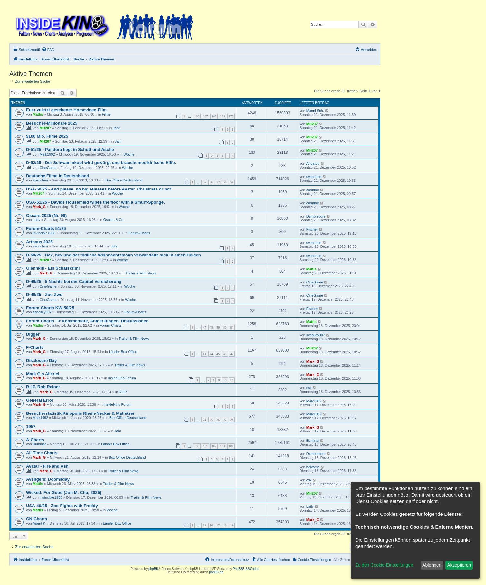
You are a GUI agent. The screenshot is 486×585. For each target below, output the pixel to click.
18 (224, 525)
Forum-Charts (139, 233)
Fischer (312, 229)
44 (211, 354)
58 (224, 182)
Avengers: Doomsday (48, 479)
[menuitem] (48, 49)
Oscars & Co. (113, 220)
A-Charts (35, 439)
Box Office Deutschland (123, 180)
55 (204, 182)
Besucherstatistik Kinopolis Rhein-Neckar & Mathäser (80, 413)
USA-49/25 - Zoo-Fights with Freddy (62, 505)
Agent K (39, 523)
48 (211, 327)
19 (231, 525)
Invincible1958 (44, 233)
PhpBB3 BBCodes (246, 569)
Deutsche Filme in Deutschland (57, 175)
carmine (312, 190)
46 (224, 354)
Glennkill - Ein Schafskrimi (53, 268)
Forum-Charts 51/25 (46, 228)
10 (224, 380)
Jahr (116, 128)
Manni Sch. (315, 111)
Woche (128, 154)
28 (231, 420)
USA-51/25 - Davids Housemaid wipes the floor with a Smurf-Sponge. (95, 202)
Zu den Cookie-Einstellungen (384, 565)
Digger (33, 334)
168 (214, 116)
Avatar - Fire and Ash (47, 466)
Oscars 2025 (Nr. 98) (46, 215)
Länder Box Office (123, 352)
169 (222, 116)
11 (231, 380)
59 (231, 182)
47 (204, 327)
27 (224, 420)
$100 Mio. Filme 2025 (47, 136)
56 (211, 182)
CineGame (48, 168)
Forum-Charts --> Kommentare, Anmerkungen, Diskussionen (87, 321)
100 (196, 446)
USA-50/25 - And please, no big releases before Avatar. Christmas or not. (99, 189)
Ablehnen (431, 565)
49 (218, 327)
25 (211, 420)
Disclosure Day (41, 360)
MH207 (45, 128)
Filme (106, 114)
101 (205, 446)
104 (231, 446)
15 (204, 525)
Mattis (38, 114)
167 (205, 116)
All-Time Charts (41, 452)
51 (231, 327)
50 (224, 327)
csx (309, 388)
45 (218, 354)
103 (222, 446)
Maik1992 (47, 154)
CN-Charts (36, 518)
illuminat (39, 444)
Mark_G (39, 207)
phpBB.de (216, 572)
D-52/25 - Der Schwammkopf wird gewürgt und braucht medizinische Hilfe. (101, 162)
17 (218, 525)
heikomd (313, 467)
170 (231, 116)
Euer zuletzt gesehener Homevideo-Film (66, 109)
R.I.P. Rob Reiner (43, 387)
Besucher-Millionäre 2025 (51, 123)
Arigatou (312, 163)
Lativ (36, 220)
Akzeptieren (459, 565)
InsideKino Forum (122, 378)
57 (218, 182)
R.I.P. (123, 392)
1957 (30, 426)
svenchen (40, 180)
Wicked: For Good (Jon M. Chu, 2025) (63, 492)
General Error (39, 400)
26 (218, 420)
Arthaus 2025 (39, 241)
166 (196, 116)
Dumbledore (316, 216)
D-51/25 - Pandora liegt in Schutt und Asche (70, 149)
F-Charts (34, 347)
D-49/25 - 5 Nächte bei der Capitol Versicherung (73, 281)
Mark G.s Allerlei (42, 373)
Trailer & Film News (141, 273)
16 (211, 525)
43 (204, 354)
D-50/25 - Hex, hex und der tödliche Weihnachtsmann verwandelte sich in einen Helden (113, 255)
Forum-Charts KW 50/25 (50, 307)
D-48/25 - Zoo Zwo (44, 294)
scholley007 (42, 312)
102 (214, 446)
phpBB (153, 569)
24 (204, 420)
